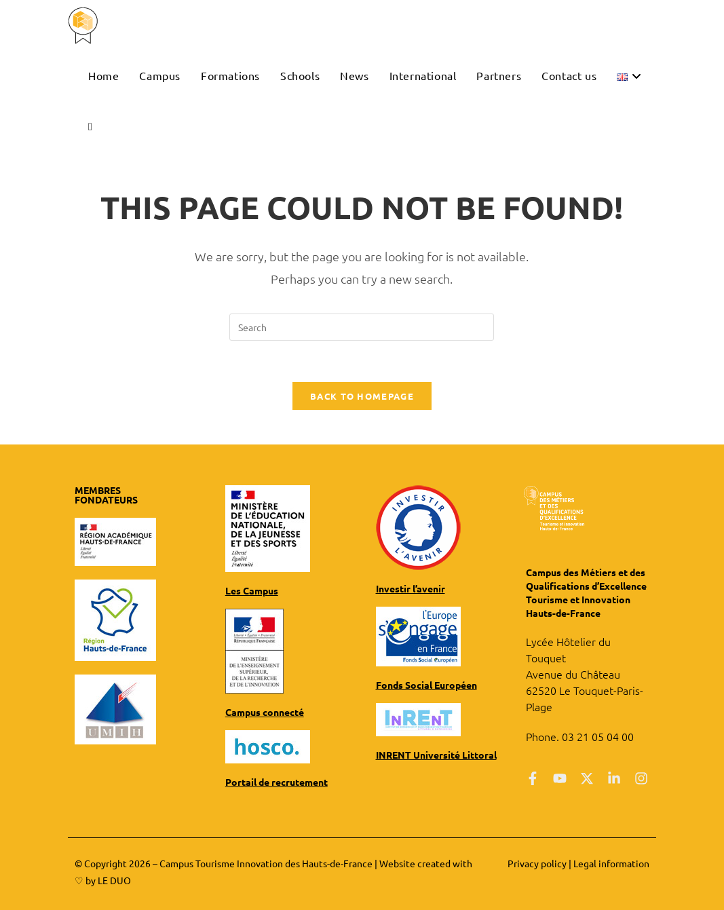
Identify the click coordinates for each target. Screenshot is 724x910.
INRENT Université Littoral (436, 754)
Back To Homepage (362, 396)
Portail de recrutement (276, 782)
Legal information (611, 863)
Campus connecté (264, 712)
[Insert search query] (361, 327)
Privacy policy (537, 863)
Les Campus (251, 590)
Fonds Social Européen (426, 685)
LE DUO (114, 880)
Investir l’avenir (410, 588)
